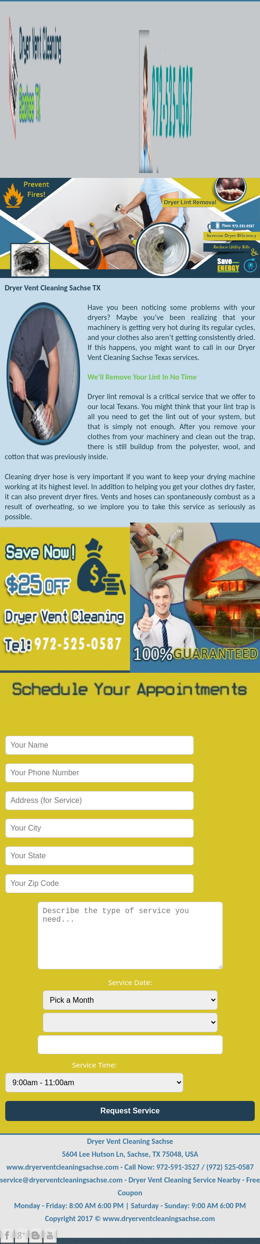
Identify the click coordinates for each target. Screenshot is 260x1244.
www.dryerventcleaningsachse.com (62, 1167)
